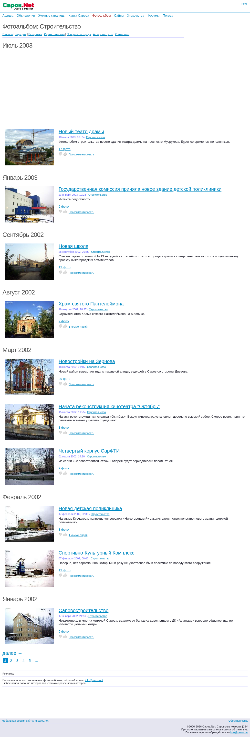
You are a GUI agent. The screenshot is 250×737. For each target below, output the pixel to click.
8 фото (64, 529)
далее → (12, 653)
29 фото (65, 379)
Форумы (153, 15)
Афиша (7, 15)
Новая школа (73, 246)
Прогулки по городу (79, 34)
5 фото (64, 631)
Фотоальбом (101, 15)
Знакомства (135, 15)
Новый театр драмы (81, 131)
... (36, 660)
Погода (168, 15)
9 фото (64, 206)
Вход (244, 3)
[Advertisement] (218, 72)
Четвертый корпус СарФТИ (89, 451)
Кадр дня (20, 34)
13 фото (65, 570)
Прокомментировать (81, 154)
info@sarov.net (94, 680)
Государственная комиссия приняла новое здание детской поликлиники (140, 189)
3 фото (64, 427)
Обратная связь (238, 720)
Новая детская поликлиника (90, 508)
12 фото (65, 267)
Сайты (119, 15)
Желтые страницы (51, 15)
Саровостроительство (83, 610)
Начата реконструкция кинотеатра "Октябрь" (109, 406)
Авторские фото (103, 34)
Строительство (95, 137)
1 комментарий (78, 326)
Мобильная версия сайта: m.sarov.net (25, 720)
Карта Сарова (79, 15)
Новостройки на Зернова (87, 361)
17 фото (65, 149)
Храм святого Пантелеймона (91, 303)
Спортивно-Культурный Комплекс (96, 552)
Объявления (26, 15)
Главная (7, 34)
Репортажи (35, 34)
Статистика (122, 34)
